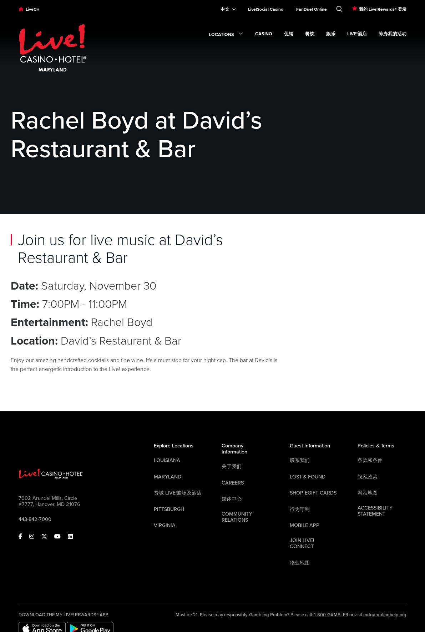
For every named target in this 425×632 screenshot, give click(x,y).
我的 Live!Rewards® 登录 (382, 9)
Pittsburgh (169, 509)
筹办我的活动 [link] (392, 34)
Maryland (167, 477)
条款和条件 (370, 460)
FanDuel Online (311, 9)
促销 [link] (288, 34)
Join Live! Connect (302, 543)
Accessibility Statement (375, 511)
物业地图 (300, 563)
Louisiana (167, 460)
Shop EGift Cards (313, 493)
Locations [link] (226, 35)
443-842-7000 (35, 519)
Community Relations (237, 517)
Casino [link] (263, 34)
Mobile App (304, 525)
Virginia (165, 525)
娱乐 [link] (330, 34)
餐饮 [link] (309, 34)
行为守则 (300, 509)
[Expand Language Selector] (225, 9)
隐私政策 (368, 477)
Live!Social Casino (265, 9)
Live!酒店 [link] (357, 34)
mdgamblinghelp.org (384, 615)
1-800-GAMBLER (331, 615)
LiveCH (33, 9)
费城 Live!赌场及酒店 (178, 493)
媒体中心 (232, 499)
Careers (233, 483)
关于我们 (232, 466)
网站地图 (368, 493)
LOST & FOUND (307, 477)
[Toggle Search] (339, 7)
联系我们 (300, 460)
